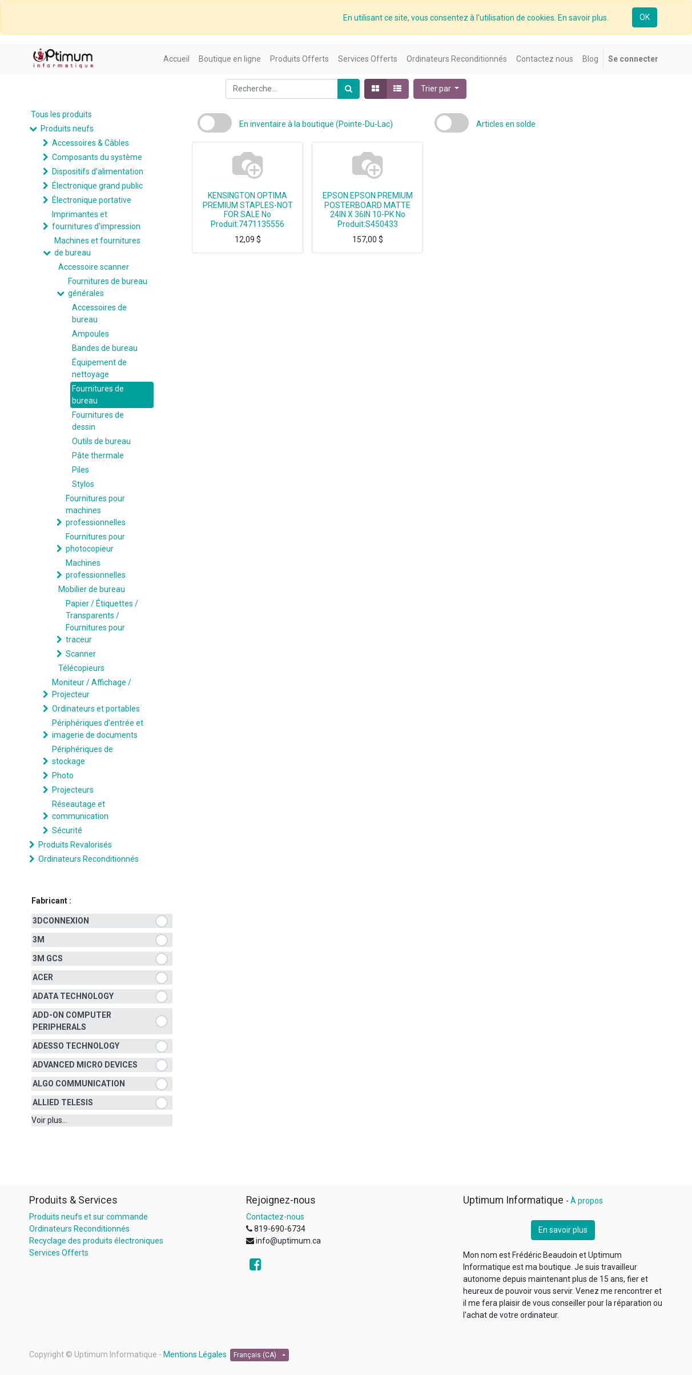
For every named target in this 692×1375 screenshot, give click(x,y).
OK (644, 17)
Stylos (83, 484)
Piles (80, 469)
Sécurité (67, 830)
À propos (586, 1200)
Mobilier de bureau (91, 589)
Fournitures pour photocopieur (95, 542)
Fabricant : (51, 900)
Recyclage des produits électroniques (96, 1240)
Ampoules (90, 333)
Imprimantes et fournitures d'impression (96, 220)
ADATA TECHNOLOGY (73, 996)
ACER (43, 977)
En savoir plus (563, 1229)
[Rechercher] (348, 89)
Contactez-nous (275, 1216)
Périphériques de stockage (82, 755)
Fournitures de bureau (98, 394)
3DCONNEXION (61, 920)
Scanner (81, 653)
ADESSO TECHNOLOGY (76, 1045)
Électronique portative (91, 200)
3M (39, 939)
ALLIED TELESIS (63, 1102)
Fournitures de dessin (98, 420)
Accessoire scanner (93, 266)
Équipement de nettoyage (99, 368)
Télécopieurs (81, 668)
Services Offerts (58, 1252)
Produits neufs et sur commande (88, 1216)
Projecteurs (73, 789)
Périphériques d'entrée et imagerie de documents (97, 729)
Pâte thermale (98, 455)
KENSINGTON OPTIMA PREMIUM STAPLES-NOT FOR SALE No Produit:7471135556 (248, 210)
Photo (63, 775)
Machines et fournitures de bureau (97, 246)
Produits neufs (67, 128)
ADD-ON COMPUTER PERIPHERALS (72, 1021)
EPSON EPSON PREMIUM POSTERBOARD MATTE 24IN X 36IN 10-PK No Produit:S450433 (368, 210)
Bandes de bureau (105, 348)
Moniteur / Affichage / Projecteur (91, 688)
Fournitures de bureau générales (107, 287)
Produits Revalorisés (75, 844)
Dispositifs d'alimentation (97, 171)
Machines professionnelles (96, 568)
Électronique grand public (97, 185)
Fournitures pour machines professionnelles (96, 510)
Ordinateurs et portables (96, 708)
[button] (440, 89)
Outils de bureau (101, 441)
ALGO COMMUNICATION (79, 1083)
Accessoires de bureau (99, 313)
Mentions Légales (195, 1354)
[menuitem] (176, 59)
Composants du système (97, 157)
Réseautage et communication (80, 810)
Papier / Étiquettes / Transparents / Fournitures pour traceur (102, 621)
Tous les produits (61, 114)
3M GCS (48, 958)
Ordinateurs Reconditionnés (88, 859)
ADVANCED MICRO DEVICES (85, 1064)
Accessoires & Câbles (90, 142)
